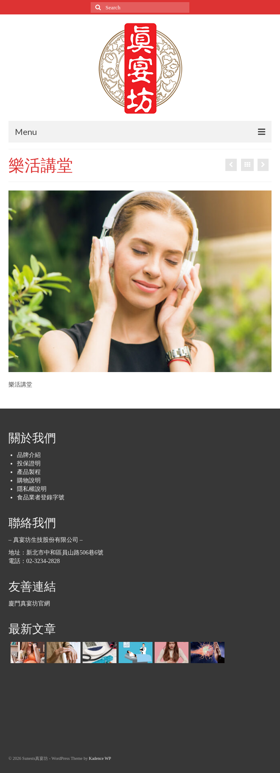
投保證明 (29, 463)
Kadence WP (100, 758)
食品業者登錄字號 (40, 497)
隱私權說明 (32, 489)
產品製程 (29, 472)
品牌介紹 (29, 455)
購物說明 (29, 480)
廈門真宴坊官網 (29, 603)
